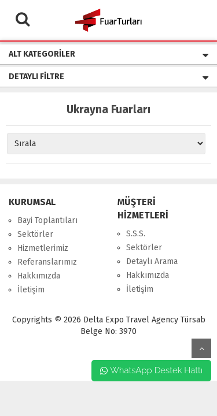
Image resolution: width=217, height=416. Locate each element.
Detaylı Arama (152, 261)
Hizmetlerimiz (42, 248)
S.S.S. (135, 234)
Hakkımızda (38, 276)
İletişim (31, 290)
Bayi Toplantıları (47, 220)
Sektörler (35, 234)
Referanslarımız (47, 262)
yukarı (201, 348)
